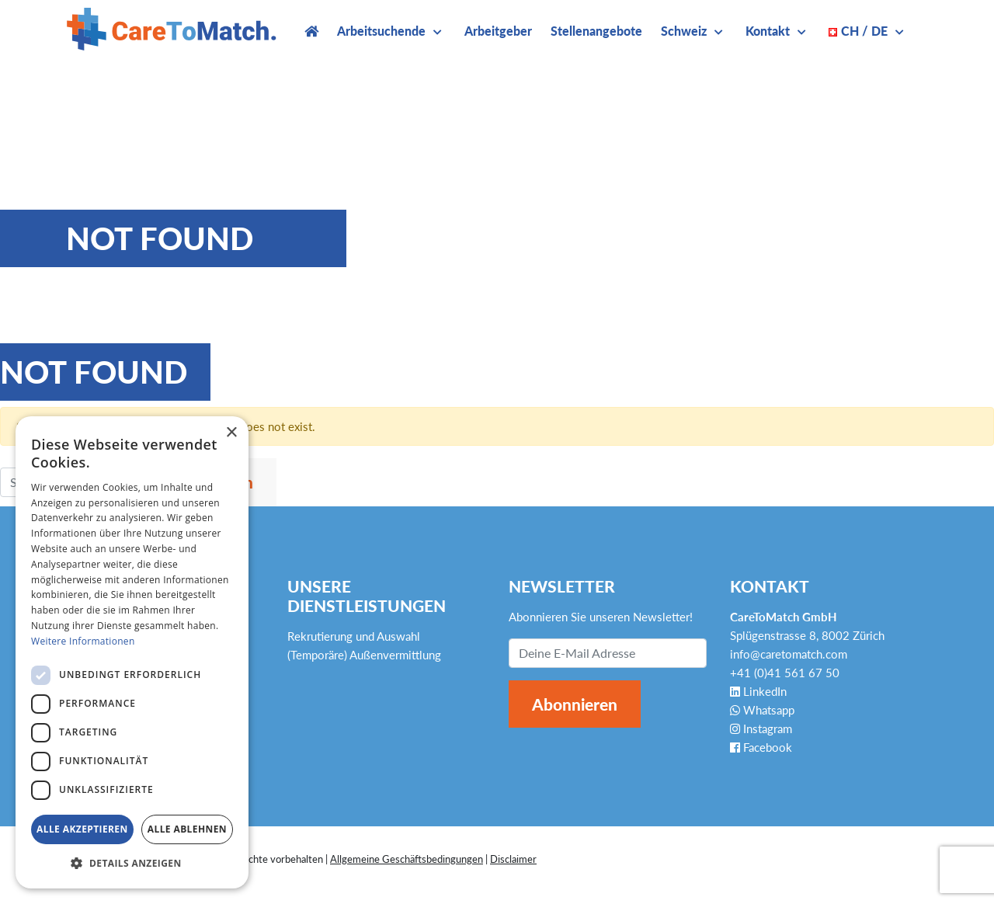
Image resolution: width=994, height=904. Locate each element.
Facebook (761, 747)
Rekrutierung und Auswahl (353, 636)
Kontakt (768, 30)
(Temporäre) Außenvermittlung (364, 655)
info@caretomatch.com (788, 654)
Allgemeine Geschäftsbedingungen (406, 859)
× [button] (231, 433)
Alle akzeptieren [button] (82, 829)
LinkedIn (758, 691)
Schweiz (684, 30)
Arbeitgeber (498, 30)
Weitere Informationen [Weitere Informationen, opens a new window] (83, 641)
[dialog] (132, 652)
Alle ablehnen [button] (187, 829)
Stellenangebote (596, 30)
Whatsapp (762, 710)
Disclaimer (513, 859)
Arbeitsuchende (381, 30)
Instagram (761, 728)
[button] (132, 863)
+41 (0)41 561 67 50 (784, 673)
